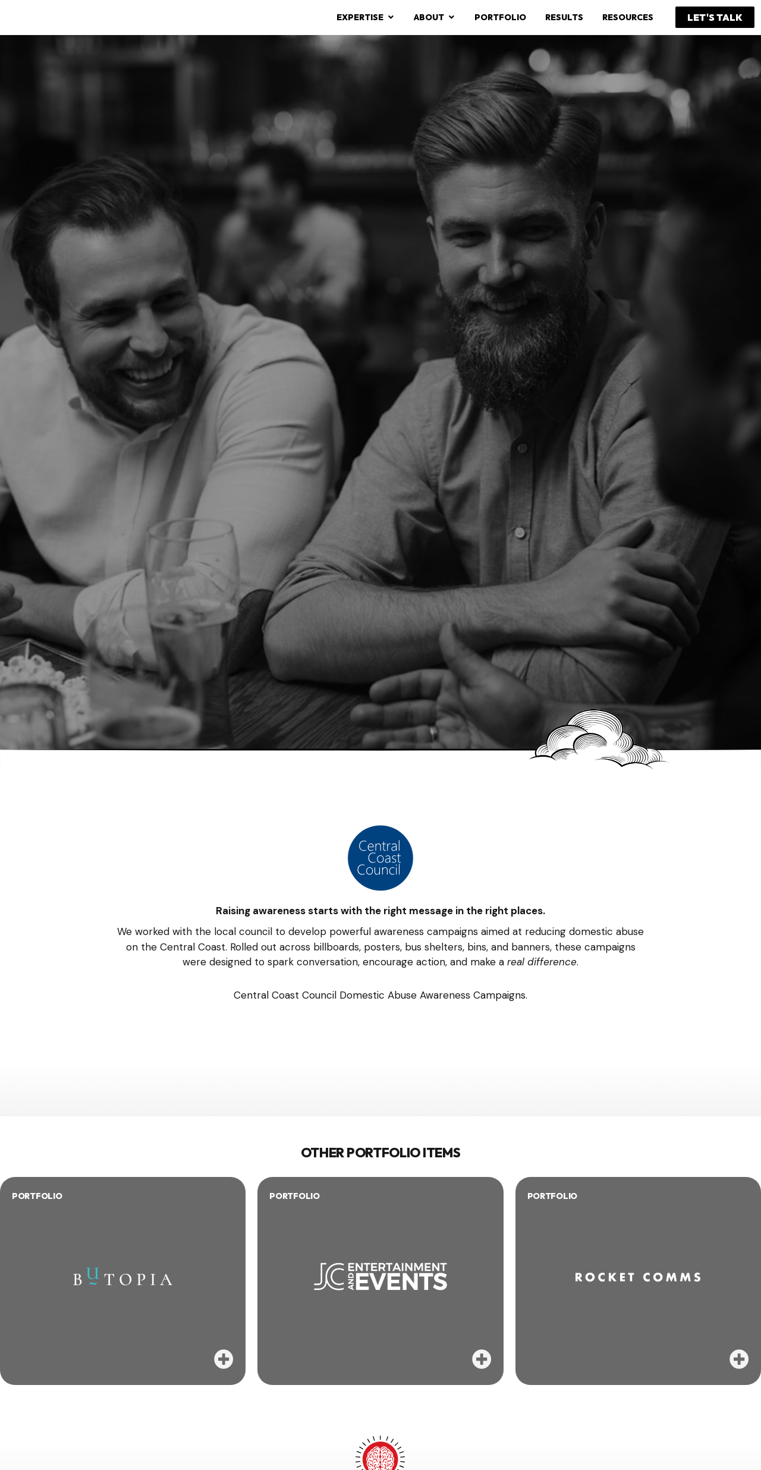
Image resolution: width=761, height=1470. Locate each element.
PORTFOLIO (37, 1196)
